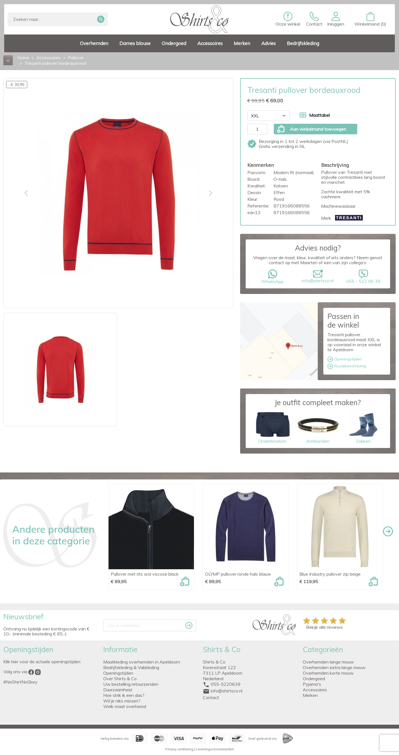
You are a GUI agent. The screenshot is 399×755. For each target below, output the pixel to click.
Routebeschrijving (346, 366)
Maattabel (314, 115)
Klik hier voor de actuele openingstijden (41, 661)
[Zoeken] (58, 19)
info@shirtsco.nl (318, 276)
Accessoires (315, 689)
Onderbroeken (272, 427)
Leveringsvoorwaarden (215, 749)
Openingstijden (344, 359)
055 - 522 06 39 (363, 276)
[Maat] (268, 115)
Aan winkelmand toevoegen (311, 129)
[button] (335, 19)
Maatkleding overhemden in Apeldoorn (141, 662)
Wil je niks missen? (122, 701)
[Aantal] (257, 129)
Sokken (363, 427)
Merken (310, 695)
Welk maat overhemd (124, 706)
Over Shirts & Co (120, 678)
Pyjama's (312, 684)
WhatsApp (272, 276)
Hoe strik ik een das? (123, 695)
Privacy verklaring (179, 749)
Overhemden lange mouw (328, 662)
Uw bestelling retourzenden (130, 684)
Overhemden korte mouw (328, 673)
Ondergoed (314, 678)
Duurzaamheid (117, 689)
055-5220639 (225, 684)
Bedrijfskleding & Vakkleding (131, 667)
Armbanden (318, 427)
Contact (211, 697)
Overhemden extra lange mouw (334, 667)
